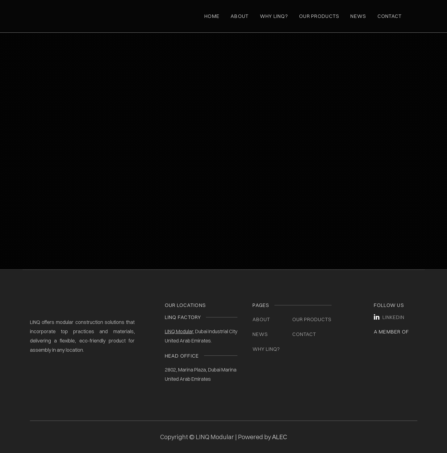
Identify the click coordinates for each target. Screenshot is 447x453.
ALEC (279, 437)
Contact (390, 16)
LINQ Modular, (179, 331)
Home (211, 16)
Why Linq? (274, 16)
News (358, 16)
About (240, 16)
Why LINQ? (266, 349)
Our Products (319, 16)
